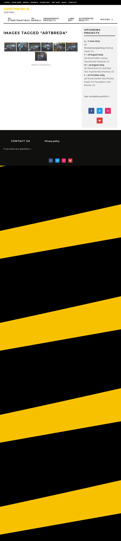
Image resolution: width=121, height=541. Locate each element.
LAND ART (71, 19)
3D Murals (36, 19)
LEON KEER (16, 2)
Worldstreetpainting (94, 48)
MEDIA (26, 2)
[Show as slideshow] (40, 65)
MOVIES (105, 19)
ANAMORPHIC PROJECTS (51, 19)
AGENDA (34, 2)
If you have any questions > (17, 149)
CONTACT (72, 2)
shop (64, 2)
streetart (45, 2)
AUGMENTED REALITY (86, 19)
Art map (56, 2)
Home (7, 2)
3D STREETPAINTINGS (19, 19)
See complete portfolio (96, 96)
